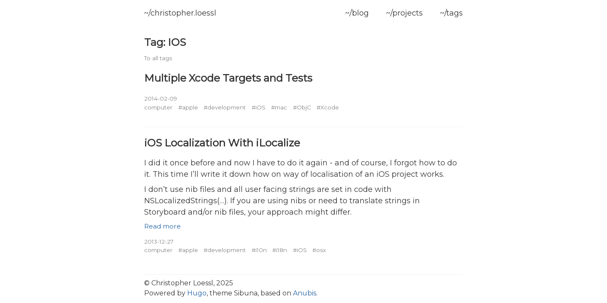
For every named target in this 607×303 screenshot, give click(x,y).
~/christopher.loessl (180, 13)
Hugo (197, 293)
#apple (188, 107)
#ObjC (302, 107)
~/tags (451, 13)
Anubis (304, 293)
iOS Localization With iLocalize (222, 142)
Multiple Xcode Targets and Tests (228, 78)
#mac (279, 107)
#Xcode (328, 107)
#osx (319, 250)
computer (158, 107)
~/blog (357, 13)
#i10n (259, 250)
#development (225, 107)
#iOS (259, 107)
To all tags (158, 58)
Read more (162, 226)
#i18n (279, 250)
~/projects (404, 13)
